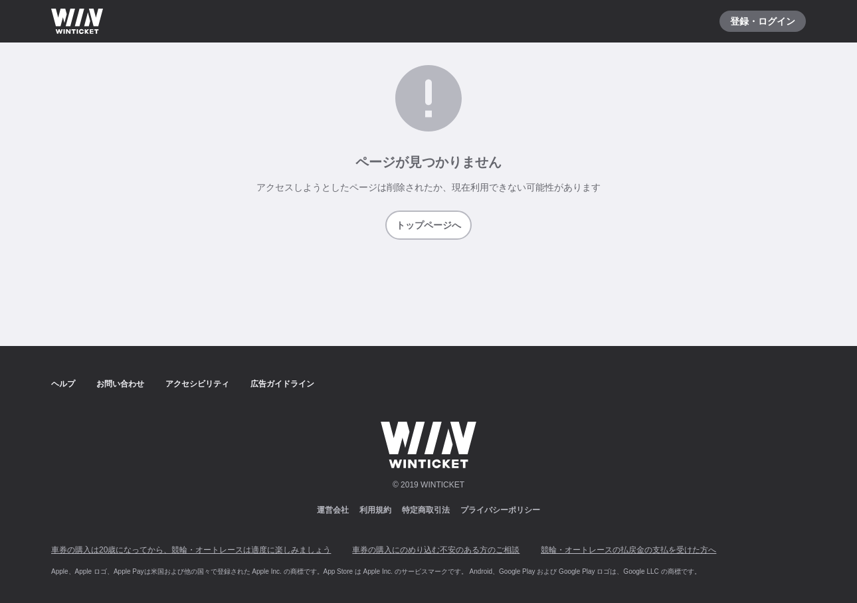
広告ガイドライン (282, 383)
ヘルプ (63, 383)
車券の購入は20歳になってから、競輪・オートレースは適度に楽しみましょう (191, 550)
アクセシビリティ (197, 383)
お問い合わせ (120, 383)
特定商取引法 (426, 510)
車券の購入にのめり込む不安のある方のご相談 (436, 550)
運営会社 (333, 510)
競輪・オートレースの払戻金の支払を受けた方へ (628, 550)
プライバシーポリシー (500, 510)
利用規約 (375, 510)
